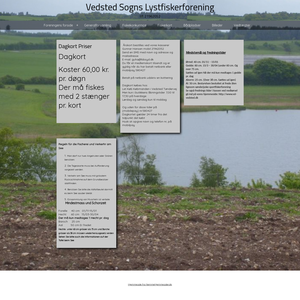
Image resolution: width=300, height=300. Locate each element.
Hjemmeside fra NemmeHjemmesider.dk (150, 284)
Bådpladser (192, 25)
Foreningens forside (58, 25)
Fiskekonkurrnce (134, 25)
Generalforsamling (97, 25)
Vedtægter (242, 25)
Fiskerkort (165, 25)
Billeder (217, 25)
